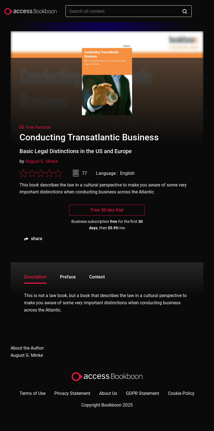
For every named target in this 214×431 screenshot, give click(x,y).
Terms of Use (32, 393)
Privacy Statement (72, 393)
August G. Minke (41, 161)
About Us (108, 393)
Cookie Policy (181, 393)
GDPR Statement (142, 393)
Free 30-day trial (107, 210)
